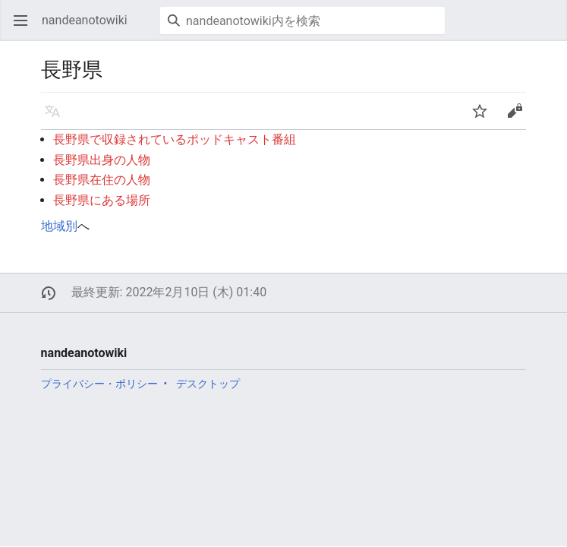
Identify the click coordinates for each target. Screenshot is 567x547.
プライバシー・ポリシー (99, 384)
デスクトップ (208, 384)
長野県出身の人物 (101, 160)
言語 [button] (57, 118)
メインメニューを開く (25, 28)
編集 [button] (519, 118)
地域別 (59, 226)
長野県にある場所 (101, 200)
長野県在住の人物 (101, 179)
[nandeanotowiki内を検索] (302, 20)
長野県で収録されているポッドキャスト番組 (174, 139)
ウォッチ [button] (484, 118)
